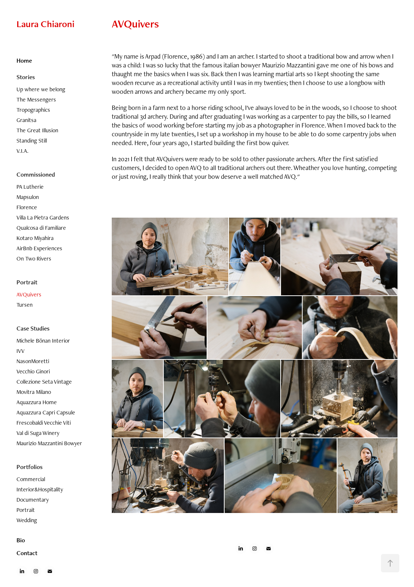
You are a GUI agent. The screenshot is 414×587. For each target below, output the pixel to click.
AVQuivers (28, 294)
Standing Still (31, 140)
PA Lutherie (30, 187)
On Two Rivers (33, 258)
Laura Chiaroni (45, 24)
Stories (25, 77)
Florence (26, 207)
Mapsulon (27, 197)
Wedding (26, 520)
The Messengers (36, 99)
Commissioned (35, 174)
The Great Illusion (37, 130)
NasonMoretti (32, 361)
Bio (20, 540)
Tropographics (33, 110)
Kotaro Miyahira (34, 238)
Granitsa (26, 120)
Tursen (24, 305)
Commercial (30, 479)
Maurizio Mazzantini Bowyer (49, 443)
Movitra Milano (33, 392)
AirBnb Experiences (39, 248)
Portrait (26, 282)
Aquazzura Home (36, 402)
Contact (26, 553)
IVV (20, 351)
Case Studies (32, 328)
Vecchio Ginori (33, 371)
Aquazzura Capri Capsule (45, 412)
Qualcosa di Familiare (41, 228)
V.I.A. (22, 151)
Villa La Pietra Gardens (42, 217)
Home (24, 60)
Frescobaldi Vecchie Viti (43, 423)
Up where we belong (40, 89)
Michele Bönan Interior (43, 340)
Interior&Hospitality (39, 489)
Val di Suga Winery (37, 433)
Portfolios (29, 467)
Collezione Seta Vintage (44, 381)
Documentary (32, 499)
